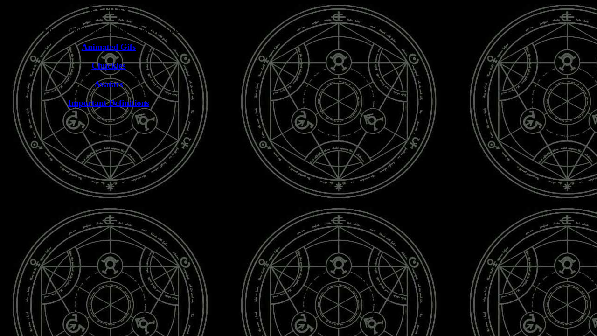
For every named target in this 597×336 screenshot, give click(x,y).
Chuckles (108, 65)
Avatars (108, 84)
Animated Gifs (109, 47)
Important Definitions (109, 103)
